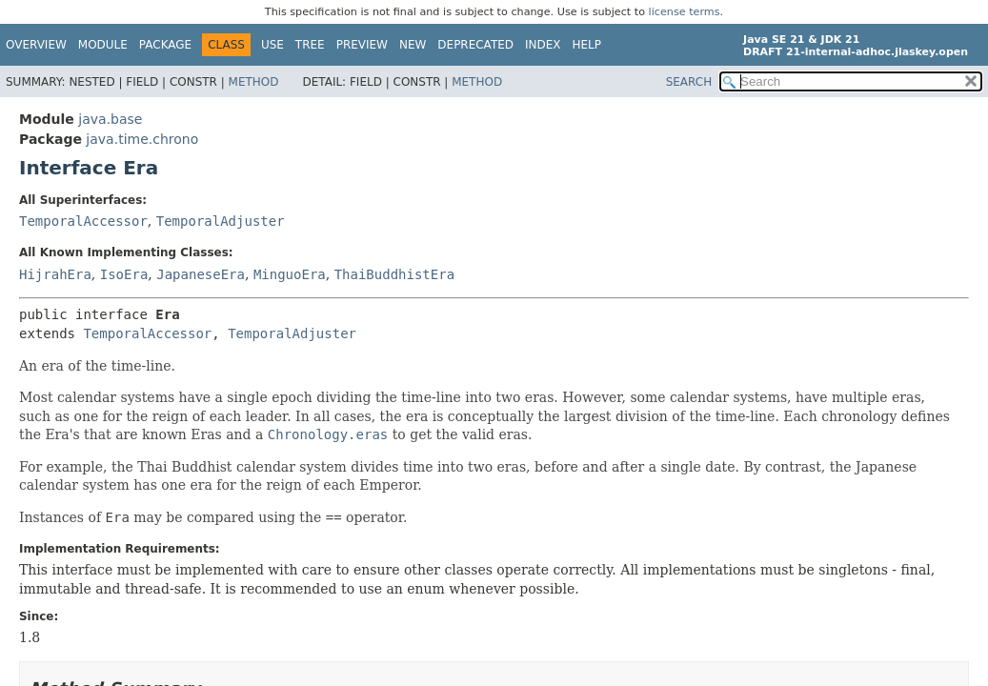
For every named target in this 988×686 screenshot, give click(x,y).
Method (254, 82)
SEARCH (689, 82)
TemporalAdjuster (220, 221)
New (412, 44)
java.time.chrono (142, 139)
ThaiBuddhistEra (394, 274)
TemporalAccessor (83, 221)
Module (103, 44)
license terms (684, 12)
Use (272, 44)
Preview (362, 44)
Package (165, 44)
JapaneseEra (200, 274)
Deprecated (475, 44)
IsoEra (124, 274)
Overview (36, 44)
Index (543, 44)
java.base (110, 119)
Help (587, 44)
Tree (310, 44)
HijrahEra (55, 274)
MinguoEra (289, 274)
